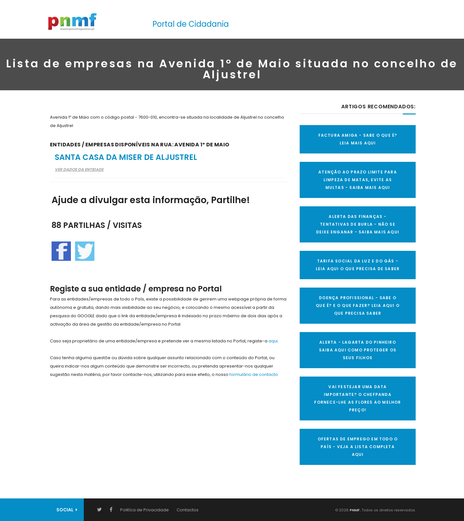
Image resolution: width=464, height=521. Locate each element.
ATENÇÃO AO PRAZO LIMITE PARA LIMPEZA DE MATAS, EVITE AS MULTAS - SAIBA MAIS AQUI (357, 179)
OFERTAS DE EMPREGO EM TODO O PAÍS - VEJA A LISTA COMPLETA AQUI (358, 446)
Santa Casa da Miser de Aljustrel (126, 157)
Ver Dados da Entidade (79, 169)
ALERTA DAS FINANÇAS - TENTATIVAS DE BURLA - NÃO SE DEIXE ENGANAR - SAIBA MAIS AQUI (357, 224)
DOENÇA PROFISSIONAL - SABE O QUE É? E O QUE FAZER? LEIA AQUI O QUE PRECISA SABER (358, 305)
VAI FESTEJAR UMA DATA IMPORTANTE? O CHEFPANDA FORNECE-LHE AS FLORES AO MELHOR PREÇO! (357, 398)
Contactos (187, 510)
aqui (273, 341)
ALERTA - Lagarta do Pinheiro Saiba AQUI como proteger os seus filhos (357, 349)
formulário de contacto (253, 374)
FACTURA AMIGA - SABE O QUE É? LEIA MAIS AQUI (357, 139)
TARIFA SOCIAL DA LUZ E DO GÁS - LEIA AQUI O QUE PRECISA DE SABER (358, 264)
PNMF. (355, 510)
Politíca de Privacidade (144, 510)
